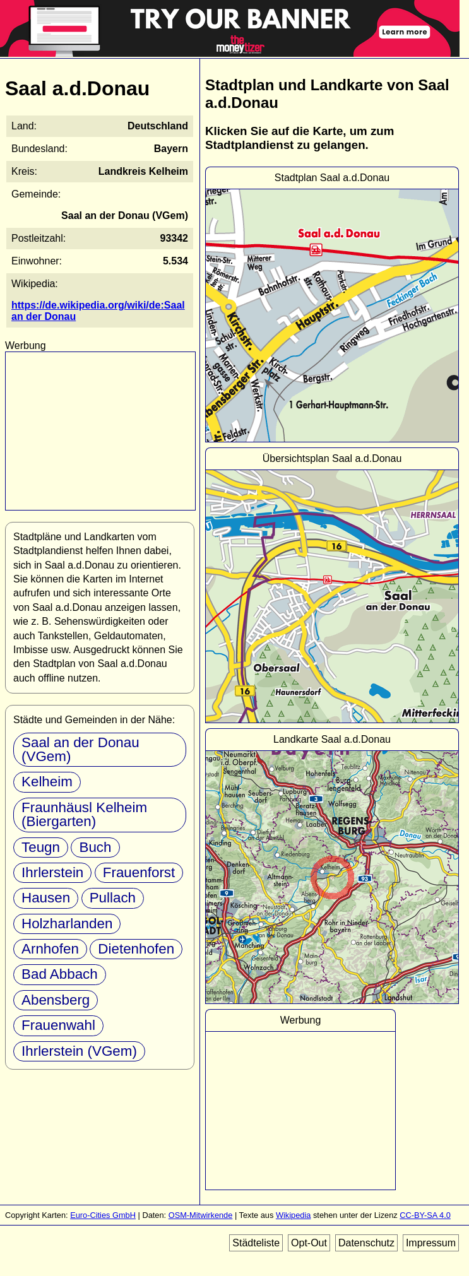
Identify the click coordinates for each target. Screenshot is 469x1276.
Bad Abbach (59, 974)
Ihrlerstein (52, 872)
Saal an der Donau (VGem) (80, 749)
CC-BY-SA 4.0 (425, 1215)
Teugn (40, 847)
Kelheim (47, 781)
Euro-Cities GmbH (103, 1215)
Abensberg (55, 1000)
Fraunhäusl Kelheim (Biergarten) (84, 814)
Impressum (431, 1243)
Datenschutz (366, 1243)
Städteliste (256, 1243)
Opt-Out (309, 1243)
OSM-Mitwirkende (201, 1215)
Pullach (113, 898)
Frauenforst (139, 872)
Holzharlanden (66, 923)
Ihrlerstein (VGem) (79, 1051)
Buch (95, 847)
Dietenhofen (136, 949)
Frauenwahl (58, 1025)
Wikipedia (293, 1215)
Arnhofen (50, 949)
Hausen (45, 898)
